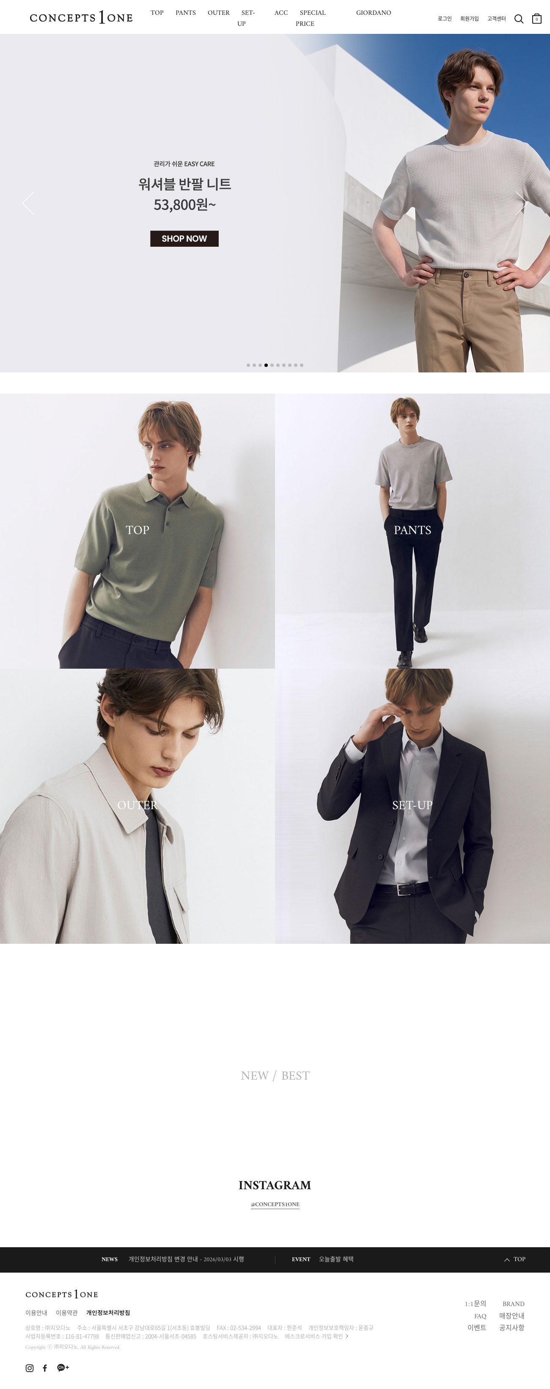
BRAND (514, 1304)
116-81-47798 (82, 1336)
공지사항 (512, 1328)
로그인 (445, 19)
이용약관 (67, 1313)
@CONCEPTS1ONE (275, 1205)
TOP (137, 531)
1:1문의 (476, 1304)
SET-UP (412, 806)
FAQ (480, 1317)
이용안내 (36, 1313)
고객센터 (496, 19)
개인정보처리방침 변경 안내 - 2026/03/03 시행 (186, 1259)
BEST (295, 1077)
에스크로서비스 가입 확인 (314, 1336)
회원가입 (469, 19)
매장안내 (512, 1317)
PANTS (413, 531)
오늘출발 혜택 (336, 1259)
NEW (255, 1077)
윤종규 (366, 1327)
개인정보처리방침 (108, 1313)
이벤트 (477, 1328)
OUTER (137, 806)
